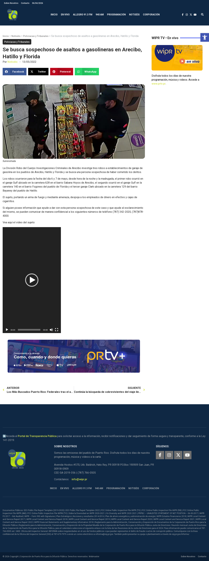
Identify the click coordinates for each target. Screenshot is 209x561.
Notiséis (134, 14)
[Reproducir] (7, 329)
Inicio (54, 14)
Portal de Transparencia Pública (37, 436)
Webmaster (94, 556)
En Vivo (65, 14)
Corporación (151, 14)
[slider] (29, 330)
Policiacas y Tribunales (35, 36)
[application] (32, 280)
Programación (116, 14)
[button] (204, 37)
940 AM (100, 14)
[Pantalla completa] (56, 329)
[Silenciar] (51, 329)
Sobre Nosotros (11, 3)
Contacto (25, 3)
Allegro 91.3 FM (82, 14)
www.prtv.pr (159, 83)
